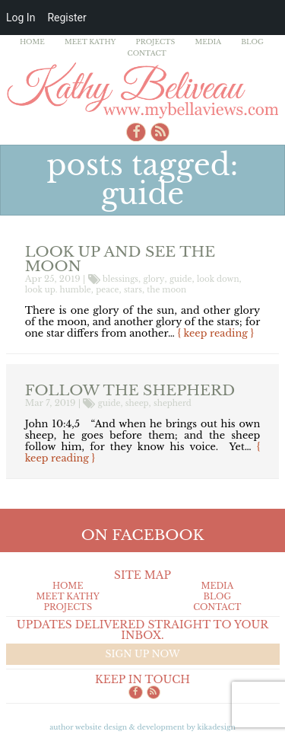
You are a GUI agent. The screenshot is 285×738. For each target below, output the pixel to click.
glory (154, 279)
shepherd (173, 403)
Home (32, 41)
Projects (156, 41)
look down (218, 279)
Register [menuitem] (66, 17)
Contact (147, 53)
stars (133, 290)
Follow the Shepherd (130, 390)
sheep (137, 403)
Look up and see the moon (120, 258)
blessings (120, 279)
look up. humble (58, 290)
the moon (166, 290)
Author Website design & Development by (142, 727)
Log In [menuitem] (20, 17)
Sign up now (142, 654)
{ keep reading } (216, 333)
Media (208, 41)
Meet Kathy (90, 41)
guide (180, 279)
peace (107, 290)
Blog (252, 41)
